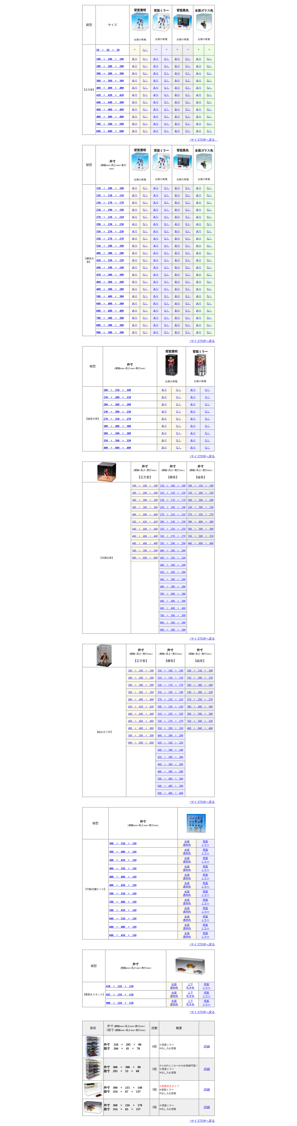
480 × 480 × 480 (110, 116)
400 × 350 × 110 (123, 868)
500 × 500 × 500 (110, 123)
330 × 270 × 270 (110, 238)
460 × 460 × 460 (110, 109)
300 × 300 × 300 (110, 73)
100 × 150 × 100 (117, 390)
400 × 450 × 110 (123, 885)
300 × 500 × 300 (117, 433)
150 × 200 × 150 (117, 397)
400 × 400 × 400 (110, 87)
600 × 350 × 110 (123, 918)
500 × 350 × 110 (123, 893)
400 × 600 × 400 (117, 447)
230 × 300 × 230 (117, 411)
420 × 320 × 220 (110, 260)
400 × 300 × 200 (110, 253)
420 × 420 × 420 (110, 95)
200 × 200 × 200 (110, 66)
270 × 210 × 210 (110, 217)
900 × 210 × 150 (120, 1002)
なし (145, 50)
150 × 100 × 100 (110, 188)
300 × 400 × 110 (123, 851)
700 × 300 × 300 (110, 317)
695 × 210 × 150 (120, 994)
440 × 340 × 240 (110, 267)
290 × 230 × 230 (110, 224)
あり (134, 58)
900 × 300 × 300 (110, 332)
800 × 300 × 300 (110, 325)
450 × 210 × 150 (120, 986)
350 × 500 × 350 (117, 440)
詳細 (207, 1046)
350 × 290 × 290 (110, 245)
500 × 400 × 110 (123, 901)
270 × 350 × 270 (117, 418)
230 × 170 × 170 (110, 202)
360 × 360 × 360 (110, 80)
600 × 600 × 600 (110, 131)
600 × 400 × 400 (110, 310)
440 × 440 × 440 (110, 102)
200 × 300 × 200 (117, 404)
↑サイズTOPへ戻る (203, 139)
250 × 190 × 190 (110, 209)
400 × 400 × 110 (123, 876)
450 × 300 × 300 (110, 274)
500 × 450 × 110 (123, 910)
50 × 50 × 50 (108, 49)
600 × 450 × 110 (123, 935)
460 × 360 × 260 (110, 281)
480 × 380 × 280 (110, 289)
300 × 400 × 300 (117, 426)
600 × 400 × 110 (123, 926)
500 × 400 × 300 (110, 296)
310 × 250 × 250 (110, 231)
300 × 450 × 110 (123, 860)
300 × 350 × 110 (123, 843)
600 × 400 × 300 (110, 303)
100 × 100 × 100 (110, 59)
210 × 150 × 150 (110, 195)
